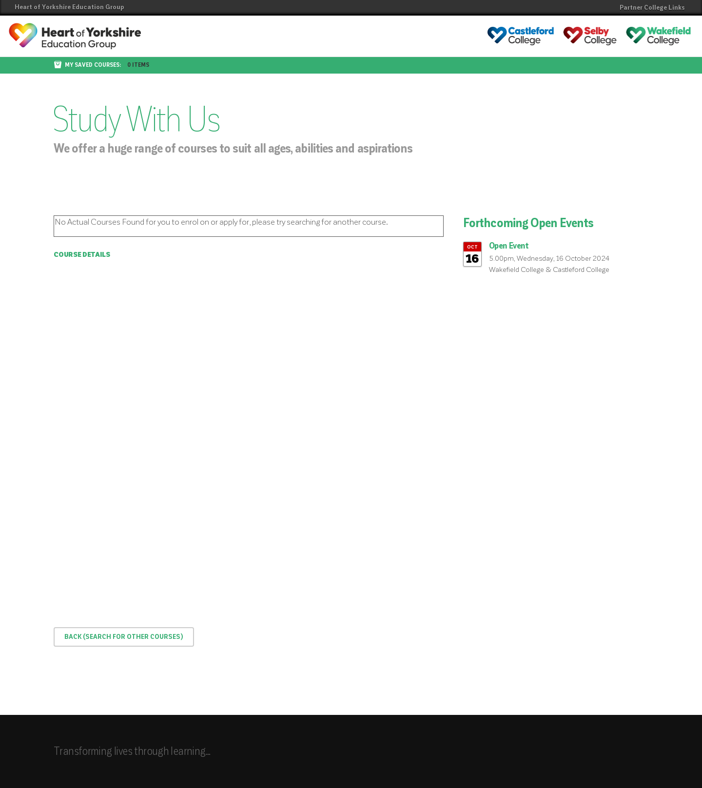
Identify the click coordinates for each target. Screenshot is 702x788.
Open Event (509, 246)
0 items (138, 65)
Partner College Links (652, 7)
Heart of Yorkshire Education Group (69, 7)
